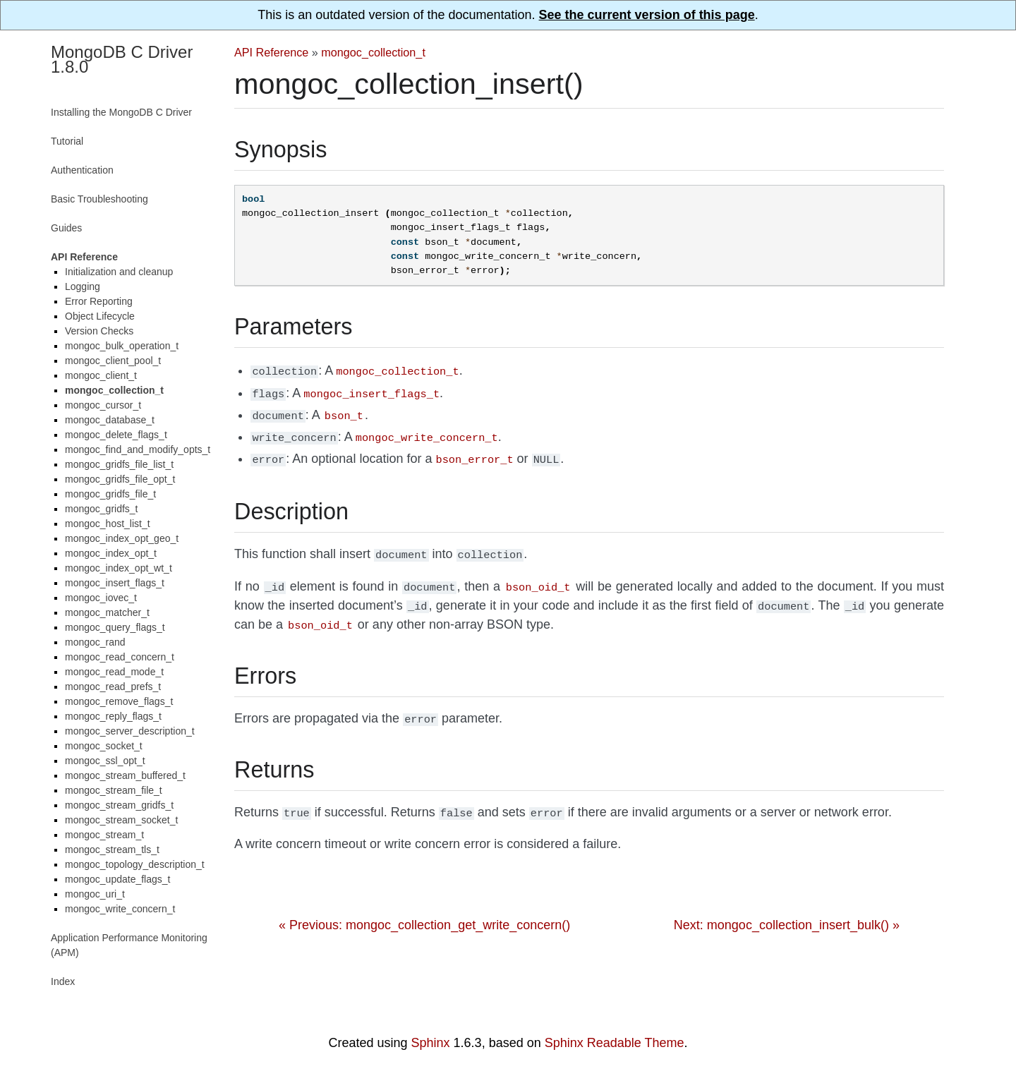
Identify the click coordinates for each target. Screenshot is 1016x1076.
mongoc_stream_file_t (113, 790)
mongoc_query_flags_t (115, 627)
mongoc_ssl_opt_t (105, 760)
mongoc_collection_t (373, 52)
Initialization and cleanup (119, 271)
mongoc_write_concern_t (120, 908)
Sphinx (430, 1043)
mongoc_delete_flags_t (116, 434)
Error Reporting (99, 301)
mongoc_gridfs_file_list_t (119, 464)
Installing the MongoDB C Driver (121, 112)
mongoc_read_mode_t (114, 671)
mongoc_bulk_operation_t (122, 345)
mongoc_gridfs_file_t (110, 494)
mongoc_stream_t (104, 834)
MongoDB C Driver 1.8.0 (122, 59)
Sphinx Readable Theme (614, 1043)
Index (63, 981)
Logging (82, 286)
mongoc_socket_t (104, 745)
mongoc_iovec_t (101, 597)
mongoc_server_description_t (130, 731)
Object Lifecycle (100, 316)
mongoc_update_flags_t (117, 879)
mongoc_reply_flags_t (113, 716)
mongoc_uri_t (95, 894)
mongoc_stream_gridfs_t (119, 805)
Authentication (82, 170)
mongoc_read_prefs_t (113, 686)
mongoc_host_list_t (107, 523)
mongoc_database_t (110, 419)
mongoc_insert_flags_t (114, 582)
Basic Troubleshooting (99, 199)
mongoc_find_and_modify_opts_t (137, 449)
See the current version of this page (647, 15)
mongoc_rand (95, 642)
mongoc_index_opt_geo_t (122, 538)
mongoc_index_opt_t (111, 553)
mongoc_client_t (101, 375)
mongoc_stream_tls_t (112, 849)
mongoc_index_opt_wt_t (118, 568)
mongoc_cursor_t (103, 405)
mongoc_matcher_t (107, 612)
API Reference (271, 52)
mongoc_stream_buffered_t (125, 775)
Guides (66, 228)
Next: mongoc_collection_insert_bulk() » (787, 909)
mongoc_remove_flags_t (119, 701)
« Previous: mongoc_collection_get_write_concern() (424, 909)
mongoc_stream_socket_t (121, 820)
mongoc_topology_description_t (135, 864)
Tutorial (67, 141)
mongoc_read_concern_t (119, 657)
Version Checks (99, 331)
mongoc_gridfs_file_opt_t (120, 479)
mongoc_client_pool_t (113, 360)
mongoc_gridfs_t (101, 508)
